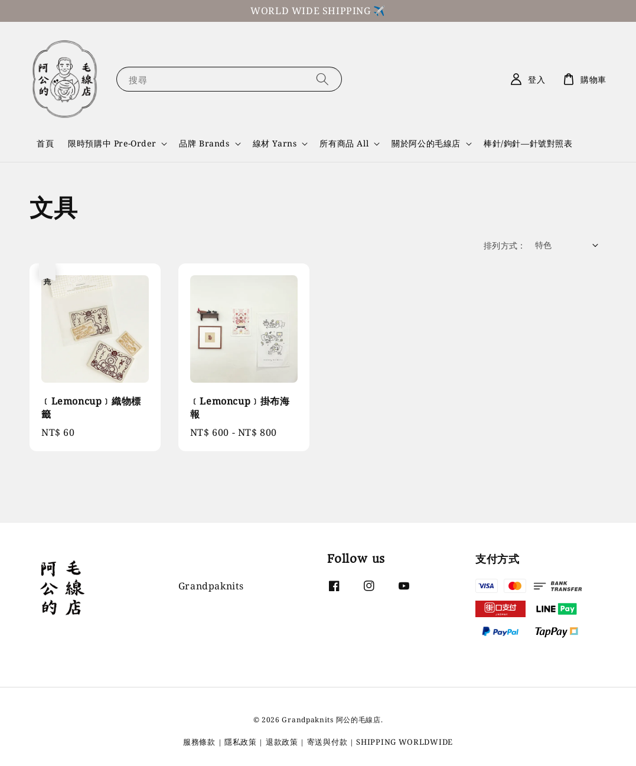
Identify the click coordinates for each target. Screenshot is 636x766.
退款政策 (282, 741)
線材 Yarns (275, 143)
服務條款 (199, 741)
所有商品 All (343, 143)
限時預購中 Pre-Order (112, 143)
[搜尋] (322, 78)
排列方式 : (503, 245)
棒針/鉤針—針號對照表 (528, 143)
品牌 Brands (204, 143)
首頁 (45, 143)
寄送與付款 (327, 741)
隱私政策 (240, 741)
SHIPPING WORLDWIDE (404, 741)
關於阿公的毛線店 (426, 143)
